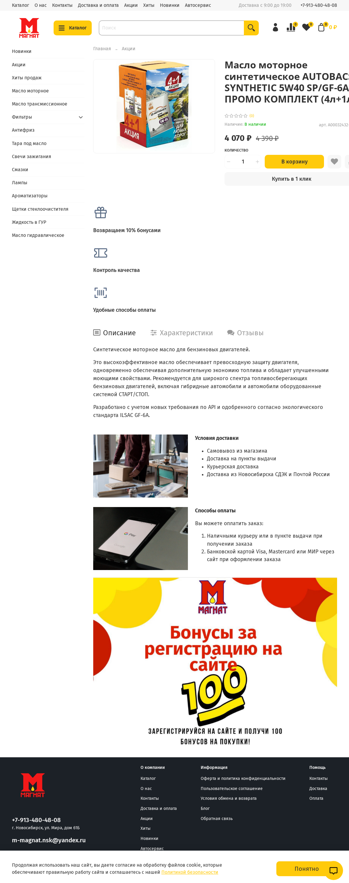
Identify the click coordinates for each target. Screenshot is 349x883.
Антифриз (23, 130)
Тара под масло (29, 143)
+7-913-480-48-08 (318, 5)
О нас (41, 5)
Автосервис (198, 5)
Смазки (20, 169)
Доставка (318, 788)
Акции (131, 5)
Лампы (19, 182)
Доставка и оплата (98, 5)
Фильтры (22, 117)
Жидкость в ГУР (29, 222)
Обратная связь (217, 818)
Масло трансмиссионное (39, 104)
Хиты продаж (27, 78)
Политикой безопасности (189, 872)
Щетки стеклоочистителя (40, 209)
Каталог (20, 5)
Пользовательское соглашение (232, 788)
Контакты (62, 5)
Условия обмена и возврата (229, 798)
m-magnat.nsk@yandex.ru (49, 840)
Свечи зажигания (31, 156)
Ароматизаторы (30, 196)
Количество (236, 150)
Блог (205, 808)
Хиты (149, 5)
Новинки (170, 5)
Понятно (307, 868)
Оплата (316, 798)
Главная (102, 48)
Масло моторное (30, 91)
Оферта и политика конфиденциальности (243, 778)
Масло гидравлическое (38, 235)
